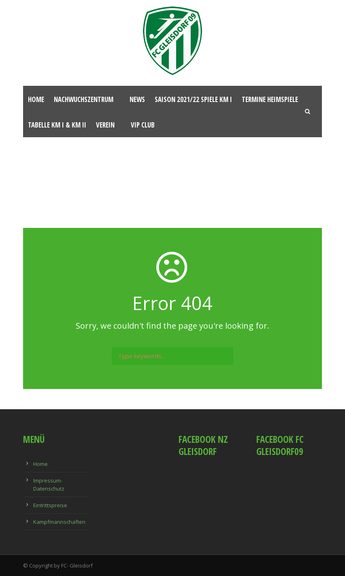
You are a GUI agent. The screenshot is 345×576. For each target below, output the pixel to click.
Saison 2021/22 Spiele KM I (193, 99)
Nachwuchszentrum (83, 99)
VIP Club (143, 125)
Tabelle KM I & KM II (57, 125)
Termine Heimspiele (270, 99)
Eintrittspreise (50, 505)
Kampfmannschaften (59, 521)
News (137, 99)
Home (36, 99)
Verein (105, 125)
